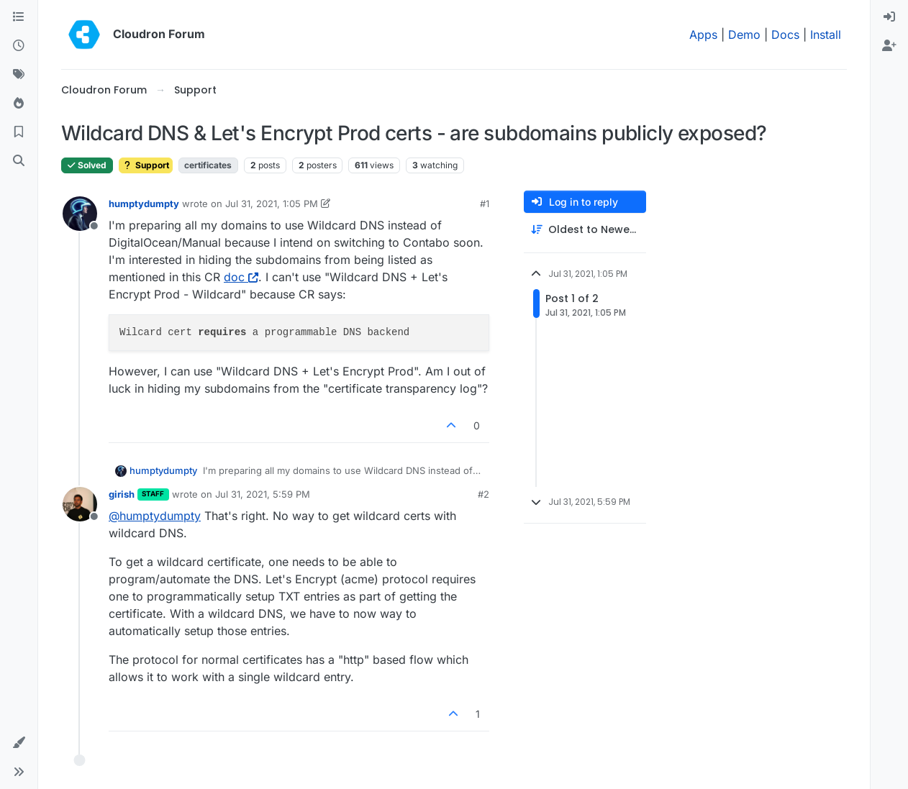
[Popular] (19, 103)
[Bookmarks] (19, 132)
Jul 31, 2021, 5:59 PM (262, 494)
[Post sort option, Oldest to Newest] (585, 230)
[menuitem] (889, 17)
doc (241, 277)
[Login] (889, 17)
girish (122, 494)
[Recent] (19, 46)
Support (145, 165)
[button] (19, 742)
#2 (483, 494)
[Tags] (19, 74)
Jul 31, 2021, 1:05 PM (271, 203)
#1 (484, 203)
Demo (744, 34)
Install (825, 34)
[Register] (889, 46)
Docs (785, 34)
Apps (703, 34)
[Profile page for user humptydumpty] (80, 213)
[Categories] (19, 17)
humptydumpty (144, 203)
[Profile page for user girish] (80, 504)
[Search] (19, 161)
